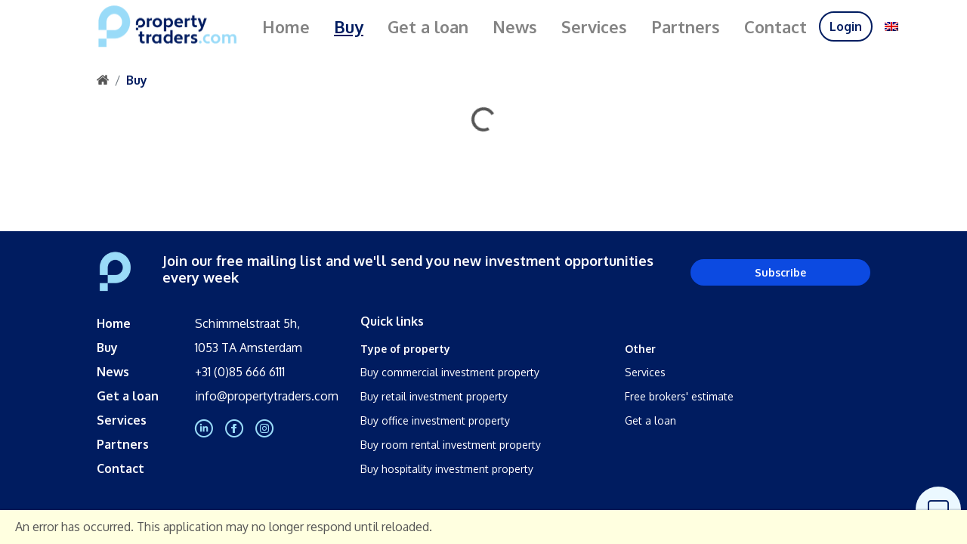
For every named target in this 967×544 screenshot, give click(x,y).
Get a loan (428, 26)
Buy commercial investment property (449, 372)
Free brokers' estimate (679, 396)
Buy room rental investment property (450, 444)
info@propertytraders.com (266, 395)
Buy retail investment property (434, 396)
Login (846, 26)
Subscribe (780, 272)
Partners (685, 26)
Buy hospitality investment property (446, 468)
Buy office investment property (435, 420)
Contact (775, 26)
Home (286, 26)
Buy (348, 26)
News (515, 26)
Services (594, 26)
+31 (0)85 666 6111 (240, 371)
